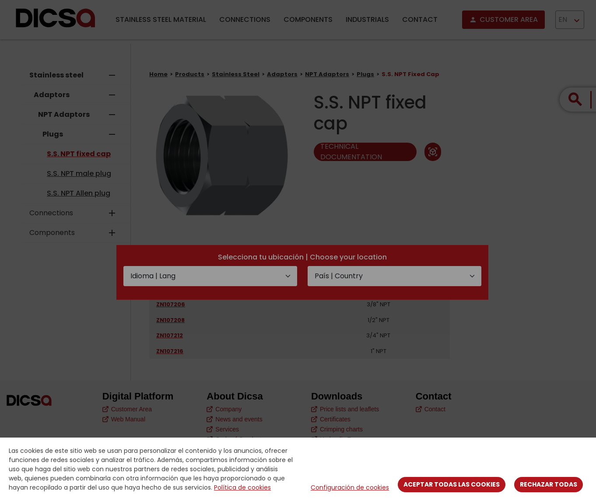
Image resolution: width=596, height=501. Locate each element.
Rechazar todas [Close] (548, 484)
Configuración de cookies (350, 487)
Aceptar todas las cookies (451, 484)
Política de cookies (242, 487)
